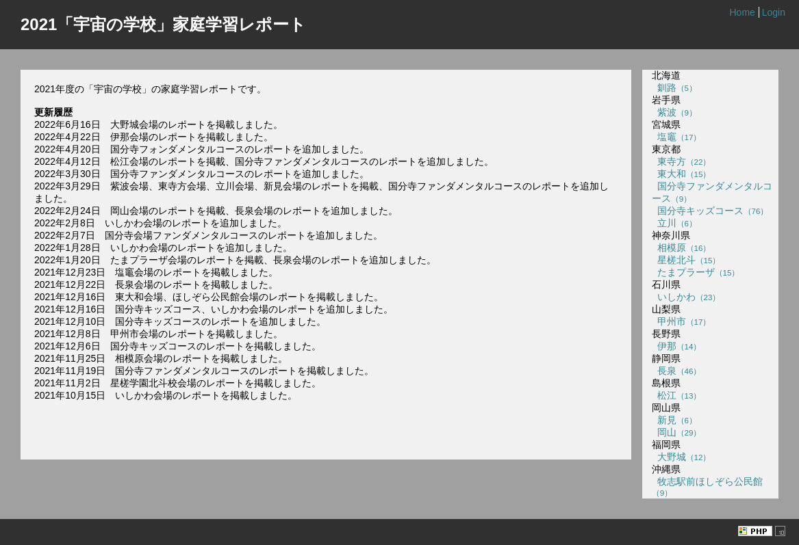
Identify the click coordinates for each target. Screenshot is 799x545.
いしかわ (686, 296)
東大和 (681, 173)
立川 (674, 222)
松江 (677, 395)
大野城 (681, 456)
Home (741, 12)
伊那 (677, 346)
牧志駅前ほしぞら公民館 (707, 486)
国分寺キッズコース (710, 210)
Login (773, 12)
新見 (674, 419)
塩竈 (677, 136)
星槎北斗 (686, 259)
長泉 (677, 370)
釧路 (674, 87)
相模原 (681, 247)
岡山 (677, 432)
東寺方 (681, 161)
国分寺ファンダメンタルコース (712, 192)
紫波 (674, 112)
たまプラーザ (696, 272)
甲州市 (681, 321)
